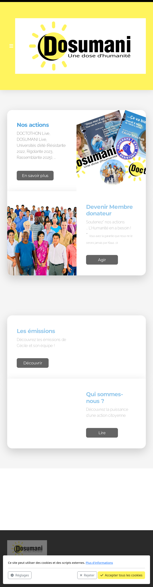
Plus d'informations (99, 563)
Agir (102, 260)
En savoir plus (35, 176)
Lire (102, 433)
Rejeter (87, 575)
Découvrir (32, 363)
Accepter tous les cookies (121, 575)
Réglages (20, 575)
